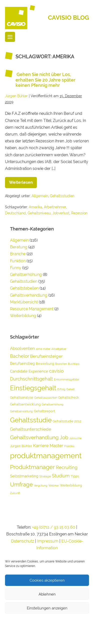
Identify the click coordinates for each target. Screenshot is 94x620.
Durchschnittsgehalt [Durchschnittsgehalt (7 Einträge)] (31, 378)
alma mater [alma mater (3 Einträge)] (43, 348)
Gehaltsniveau (39, 213)
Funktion (18, 261)
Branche (18, 253)
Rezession (79, 213)
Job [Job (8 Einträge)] (64, 437)
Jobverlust (60, 213)
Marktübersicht (24, 302)
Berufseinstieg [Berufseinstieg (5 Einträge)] (22, 363)
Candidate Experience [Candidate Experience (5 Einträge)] (29, 371)
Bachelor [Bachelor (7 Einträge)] (19, 356)
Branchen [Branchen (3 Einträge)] (61, 363)
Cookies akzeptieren (47, 580)
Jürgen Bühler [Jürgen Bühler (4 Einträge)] (21, 446)
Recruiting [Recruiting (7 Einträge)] (66, 467)
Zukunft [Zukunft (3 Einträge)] (15, 493)
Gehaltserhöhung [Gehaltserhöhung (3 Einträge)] (52, 404)
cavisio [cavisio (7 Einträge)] (56, 371)
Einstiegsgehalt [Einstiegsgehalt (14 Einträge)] (33, 388)
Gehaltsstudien (62, 196)
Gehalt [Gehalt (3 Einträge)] (70, 389)
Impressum (48, 541)
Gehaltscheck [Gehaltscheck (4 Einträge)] (68, 397)
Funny (15, 267)
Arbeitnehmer (55, 207)
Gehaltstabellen (24, 288)
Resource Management (31, 308)
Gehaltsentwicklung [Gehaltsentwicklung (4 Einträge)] (25, 404)
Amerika (35, 207)
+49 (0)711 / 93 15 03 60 (53, 527)
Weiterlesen (23, 181)
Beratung (18, 247)
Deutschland (15, 213)
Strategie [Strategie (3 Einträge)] (45, 476)
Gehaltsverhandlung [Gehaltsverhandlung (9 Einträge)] (34, 437)
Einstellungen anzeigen (47, 608)
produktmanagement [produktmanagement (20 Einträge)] (46, 455)
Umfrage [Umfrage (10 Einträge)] (21, 484)
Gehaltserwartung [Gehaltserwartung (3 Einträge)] (21, 411)
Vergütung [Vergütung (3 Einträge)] (40, 485)
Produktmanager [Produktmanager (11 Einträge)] (32, 466)
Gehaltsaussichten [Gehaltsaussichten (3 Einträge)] (45, 397)
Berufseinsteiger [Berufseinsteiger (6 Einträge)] (46, 356)
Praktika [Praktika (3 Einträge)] (69, 446)
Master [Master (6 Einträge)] (56, 445)
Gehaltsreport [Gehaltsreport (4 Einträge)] (44, 411)
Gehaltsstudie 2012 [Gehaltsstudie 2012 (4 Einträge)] (67, 421)
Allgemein (40, 196)
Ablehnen (47, 594)
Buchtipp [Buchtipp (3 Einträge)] (73, 363)
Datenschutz (22, 541)
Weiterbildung (23, 315)
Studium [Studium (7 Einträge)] (61, 475)
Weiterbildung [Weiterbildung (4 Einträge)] (71, 485)
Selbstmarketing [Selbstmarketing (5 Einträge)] (24, 476)
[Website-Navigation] (10, 37)
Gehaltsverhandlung (28, 295)
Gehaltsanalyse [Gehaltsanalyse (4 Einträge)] (21, 397)
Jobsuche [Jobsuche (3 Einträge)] (75, 438)
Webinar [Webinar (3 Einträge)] (53, 485)
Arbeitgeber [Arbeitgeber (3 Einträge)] (58, 348)
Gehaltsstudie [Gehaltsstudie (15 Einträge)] (31, 420)
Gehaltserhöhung (26, 274)
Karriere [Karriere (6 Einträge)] (41, 445)
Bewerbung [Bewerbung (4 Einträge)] (45, 364)
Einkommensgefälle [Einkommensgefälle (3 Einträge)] (66, 379)
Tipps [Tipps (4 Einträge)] (75, 476)
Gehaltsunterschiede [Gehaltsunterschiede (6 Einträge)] (30, 429)
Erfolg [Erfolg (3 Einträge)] (61, 389)
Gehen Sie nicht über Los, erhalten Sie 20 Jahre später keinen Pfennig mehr (45, 80)
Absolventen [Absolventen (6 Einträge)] (22, 348)
